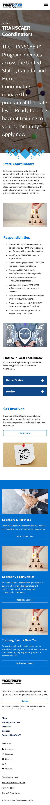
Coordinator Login (10, 777)
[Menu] (46, 4)
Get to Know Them (25, 536)
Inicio (5, 23)
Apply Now (25, 433)
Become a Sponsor (25, 599)
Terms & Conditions (11, 793)
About (5, 718)
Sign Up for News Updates (13, 782)
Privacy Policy (31, 706)
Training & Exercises (11, 722)
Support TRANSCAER (11, 735)
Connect (6, 730)
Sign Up (25, 701)
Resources (6, 726)
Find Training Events (25, 663)
